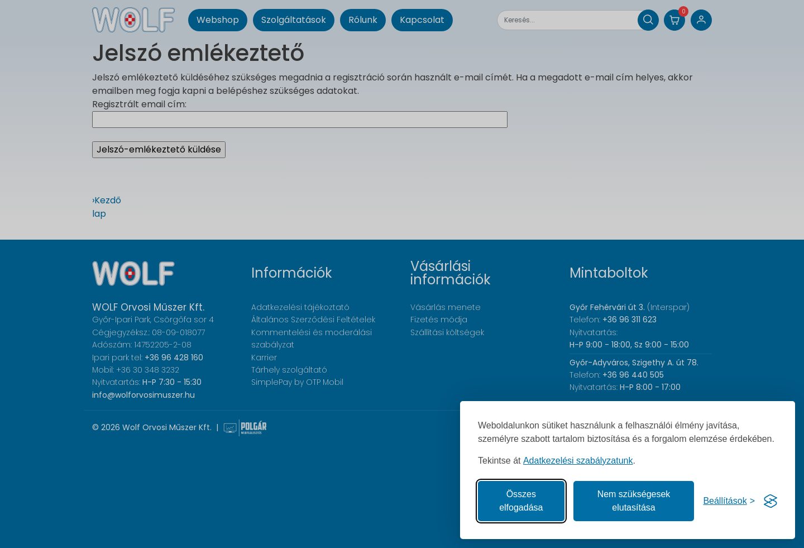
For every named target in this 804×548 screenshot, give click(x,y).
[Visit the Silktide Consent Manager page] (770, 501)
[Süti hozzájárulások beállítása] (729, 501)
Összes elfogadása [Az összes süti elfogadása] (521, 500)
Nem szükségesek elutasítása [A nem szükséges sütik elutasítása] (634, 500)
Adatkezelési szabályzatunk (578, 460)
